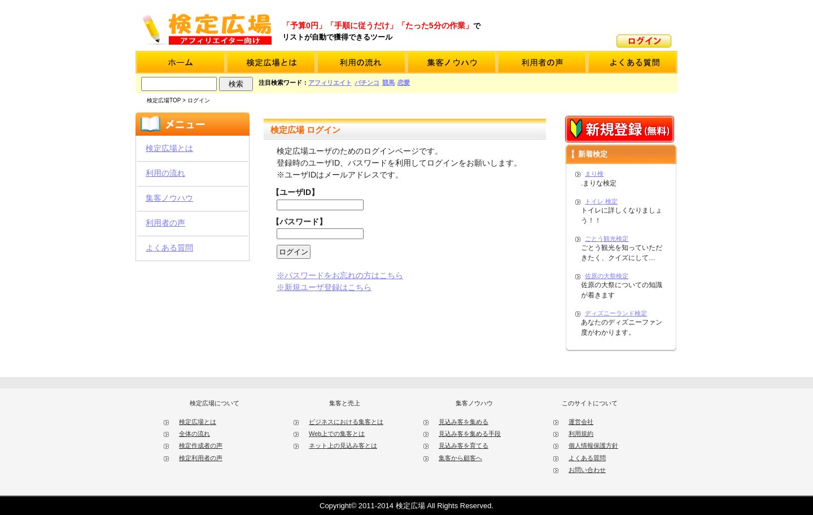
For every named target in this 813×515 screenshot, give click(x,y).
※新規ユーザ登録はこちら (324, 287)
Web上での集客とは (337, 433)
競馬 (388, 82)
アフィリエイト (330, 82)
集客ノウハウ (169, 197)
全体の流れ (194, 433)
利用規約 (581, 433)
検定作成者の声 (200, 445)
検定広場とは (169, 148)
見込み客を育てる (463, 445)
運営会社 (581, 421)
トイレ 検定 (601, 201)
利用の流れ (165, 173)
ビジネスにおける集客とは (346, 421)
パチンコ (367, 82)
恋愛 (403, 82)
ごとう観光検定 (606, 238)
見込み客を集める (463, 421)
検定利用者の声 (200, 458)
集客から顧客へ (460, 458)
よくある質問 (169, 247)
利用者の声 (165, 222)
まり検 (594, 173)
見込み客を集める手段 (470, 433)
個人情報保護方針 (593, 445)
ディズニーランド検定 (616, 313)
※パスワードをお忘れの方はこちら (340, 275)
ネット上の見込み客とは (343, 445)
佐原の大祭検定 (606, 275)
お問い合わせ (587, 469)
